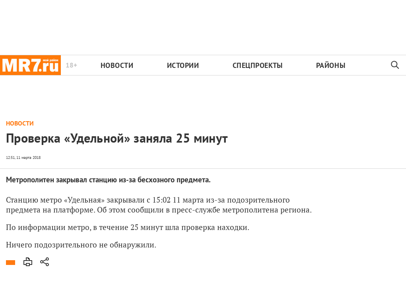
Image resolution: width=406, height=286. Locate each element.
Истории (183, 65)
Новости (117, 65)
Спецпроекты (258, 65)
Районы (330, 65)
